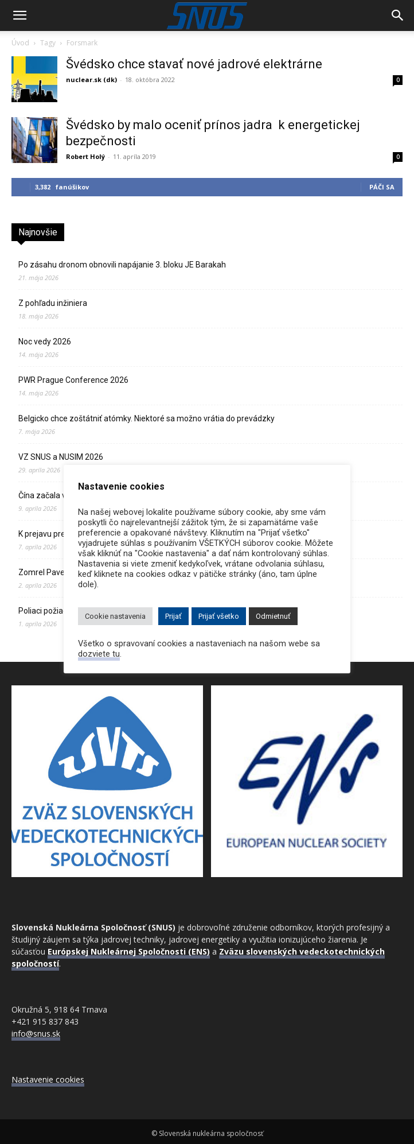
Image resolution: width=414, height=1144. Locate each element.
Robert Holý (85, 156)
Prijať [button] (173, 616)
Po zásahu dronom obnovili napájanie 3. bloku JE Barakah (122, 264)
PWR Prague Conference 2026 (73, 380)
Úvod (20, 43)
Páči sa (382, 187)
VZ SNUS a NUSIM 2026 (60, 457)
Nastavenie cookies (47, 1079)
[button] (19, 15)
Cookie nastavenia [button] (115, 616)
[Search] (398, 15)
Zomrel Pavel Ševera (55, 572)
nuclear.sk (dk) (91, 79)
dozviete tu (99, 654)
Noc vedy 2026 (44, 341)
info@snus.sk (35, 1033)
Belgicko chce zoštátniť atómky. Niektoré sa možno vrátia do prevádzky (146, 418)
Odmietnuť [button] (273, 616)
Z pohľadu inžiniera (52, 303)
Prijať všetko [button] (218, 616)
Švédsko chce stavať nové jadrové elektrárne (194, 64)
